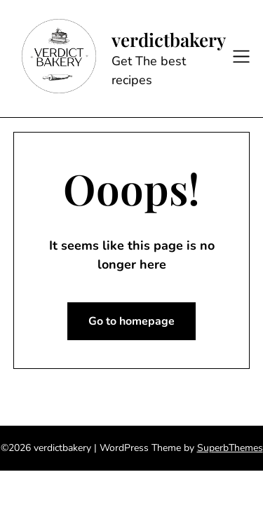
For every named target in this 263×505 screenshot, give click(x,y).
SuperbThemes (230, 447)
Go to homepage (131, 321)
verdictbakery (169, 40)
